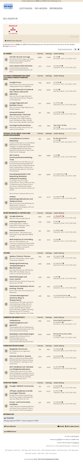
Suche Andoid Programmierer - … (63, 320)
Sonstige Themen (10, 383)
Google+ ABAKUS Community (22, 386)
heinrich (58, 286)
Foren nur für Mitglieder (13, 346)
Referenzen (56, 8)
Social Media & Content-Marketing (20, 139)
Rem (57, 221)
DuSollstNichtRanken (62, 295)
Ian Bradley (75, 436)
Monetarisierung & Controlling (16, 213)
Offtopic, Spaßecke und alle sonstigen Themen (21, 392)
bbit (57, 155)
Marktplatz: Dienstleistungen (22, 334)
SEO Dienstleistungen (49, 450)
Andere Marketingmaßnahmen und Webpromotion (21, 199)
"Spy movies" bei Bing (59, 125)
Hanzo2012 (59, 216)
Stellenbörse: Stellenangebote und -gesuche (19, 322)
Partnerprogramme (18, 221)
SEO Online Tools (34, 450)
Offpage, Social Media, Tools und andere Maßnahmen (16, 134)
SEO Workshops (62, 450)
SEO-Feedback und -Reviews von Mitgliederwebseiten (21, 368)
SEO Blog (25, 450)
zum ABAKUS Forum (10, 431)
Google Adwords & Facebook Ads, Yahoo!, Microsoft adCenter (21, 91)
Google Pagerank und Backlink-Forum (18, 104)
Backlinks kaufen (31, 453)
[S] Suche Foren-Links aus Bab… (62, 334)
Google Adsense (16, 216)
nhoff (57, 140)
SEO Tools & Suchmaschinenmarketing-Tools (21, 157)
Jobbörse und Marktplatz (14, 317)
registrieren (12, 46)
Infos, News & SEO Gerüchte (21, 66)
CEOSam (58, 103)
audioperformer (60, 174)
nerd (57, 89)
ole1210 (58, 391)
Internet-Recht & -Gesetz (20, 356)
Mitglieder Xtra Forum (19, 349)
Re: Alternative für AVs (60, 138)
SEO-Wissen (41, 8)
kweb (57, 239)
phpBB (58, 439)
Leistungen (25, 8)
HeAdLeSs (59, 322)
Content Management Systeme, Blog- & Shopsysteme (19, 297)
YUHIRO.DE (59, 112)
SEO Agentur (10, 18)
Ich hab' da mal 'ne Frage (20, 57)
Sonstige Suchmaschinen (20, 125)
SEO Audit (41, 453)
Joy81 (57, 336)
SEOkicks (58, 230)
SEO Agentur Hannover (12, 450)
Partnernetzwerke (17, 230)
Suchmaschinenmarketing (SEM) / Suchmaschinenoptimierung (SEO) (16, 77)
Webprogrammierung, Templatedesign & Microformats (19, 265)
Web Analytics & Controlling (21, 239)
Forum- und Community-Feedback (20, 403)
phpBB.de (76, 442)
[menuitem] (74, 36)
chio (57, 57)
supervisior (59, 196)
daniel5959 (59, 367)
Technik (6, 253)
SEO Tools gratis (51, 453)
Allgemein (7, 54)
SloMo (58, 82)
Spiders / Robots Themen (20, 256)
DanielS (58, 386)
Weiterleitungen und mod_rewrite (18, 278)
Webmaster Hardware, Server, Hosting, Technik (22, 287)
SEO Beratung (73, 450)
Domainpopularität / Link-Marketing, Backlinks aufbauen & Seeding (20, 176)
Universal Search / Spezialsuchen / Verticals (20, 113)
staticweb (58, 66)
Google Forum (15, 82)
